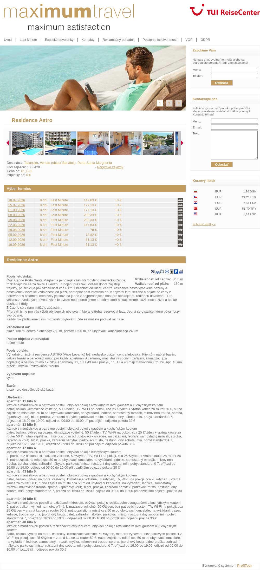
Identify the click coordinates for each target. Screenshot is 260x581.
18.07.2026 (16, 200)
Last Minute (28, 40)
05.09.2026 (16, 235)
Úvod (8, 40)
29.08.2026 (16, 230)
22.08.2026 (16, 225)
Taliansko (31, 163)
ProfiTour (244, 565)
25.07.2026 (16, 205)
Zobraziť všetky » (204, 229)
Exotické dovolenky (59, 40)
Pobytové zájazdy (110, 167)
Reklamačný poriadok (118, 40)
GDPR (205, 40)
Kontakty (88, 40)
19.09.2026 (16, 245)
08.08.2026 (16, 215)
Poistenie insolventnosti (159, 40)
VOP (188, 40)
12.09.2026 (16, 240)
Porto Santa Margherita (94, 163)
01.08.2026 (16, 210)
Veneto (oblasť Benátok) (58, 163)
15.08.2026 (16, 220)
